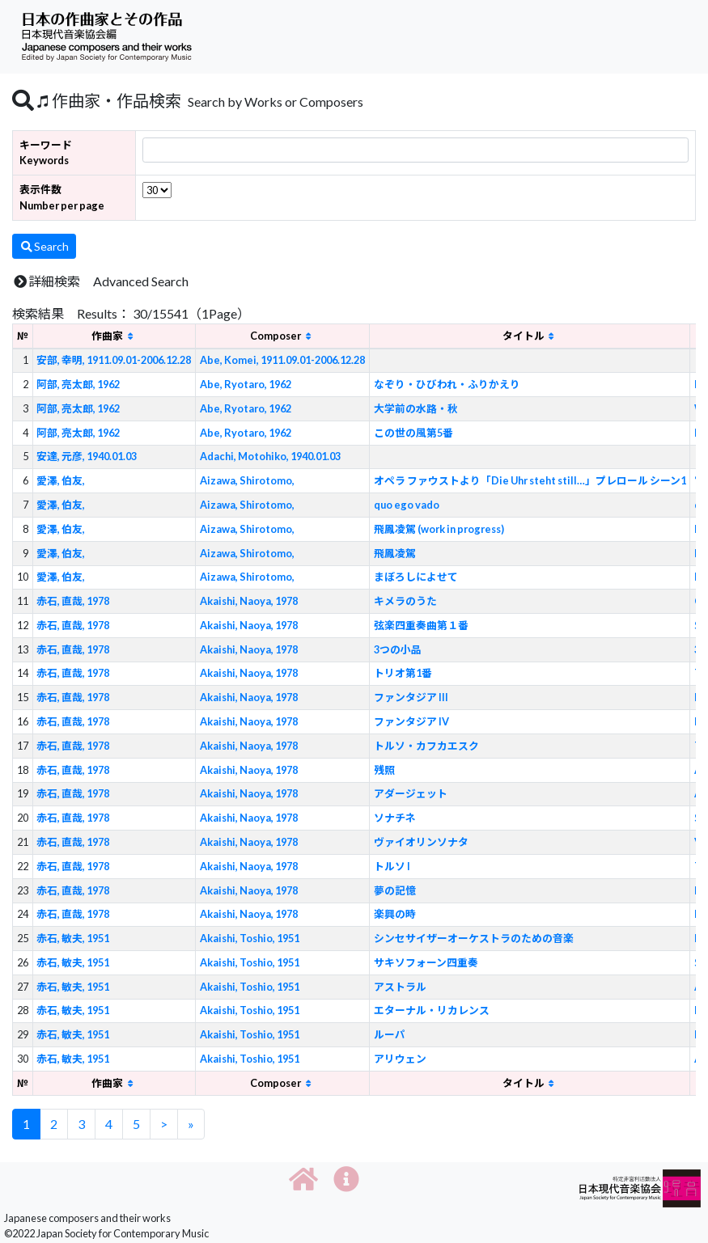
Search (44, 246)
